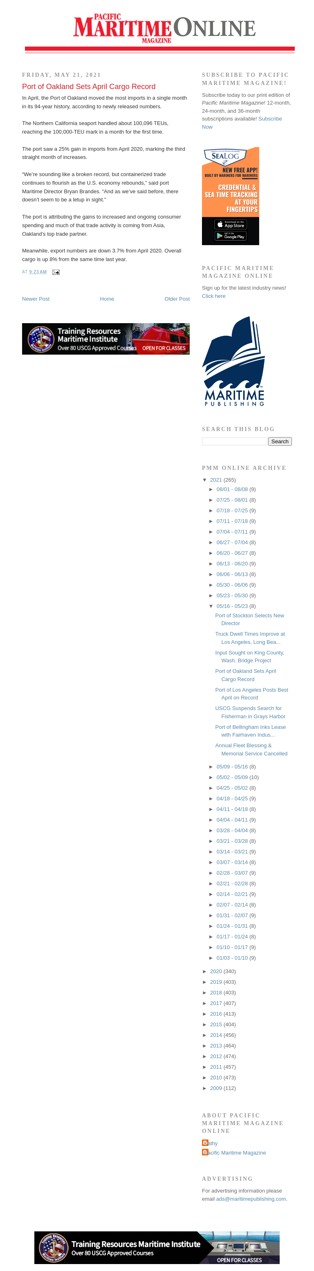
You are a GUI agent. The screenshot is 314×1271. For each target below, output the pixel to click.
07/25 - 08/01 (233, 500)
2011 (217, 1067)
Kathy (211, 1143)
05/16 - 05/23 (233, 606)
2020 (217, 971)
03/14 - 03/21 (233, 852)
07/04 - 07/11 (233, 532)
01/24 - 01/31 (233, 926)
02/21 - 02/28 (233, 883)
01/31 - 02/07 (233, 915)
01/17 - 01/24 (233, 937)
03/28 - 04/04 (233, 830)
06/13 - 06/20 (233, 564)
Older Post (177, 299)
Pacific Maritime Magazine (235, 1153)
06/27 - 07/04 (233, 542)
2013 (217, 1046)
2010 (217, 1077)
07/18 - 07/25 (233, 510)
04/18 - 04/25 (233, 798)
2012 (217, 1056)
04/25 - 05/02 (233, 788)
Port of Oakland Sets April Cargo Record (89, 87)
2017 (217, 1003)
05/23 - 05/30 (233, 595)
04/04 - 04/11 (233, 820)
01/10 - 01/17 (233, 947)
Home (107, 299)
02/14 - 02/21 (233, 894)
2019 (217, 982)
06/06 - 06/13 (233, 574)
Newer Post (35, 299)
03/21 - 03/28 (233, 841)
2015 (217, 1024)
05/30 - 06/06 (233, 585)
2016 (217, 1014)
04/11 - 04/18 (233, 809)
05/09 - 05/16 (233, 767)
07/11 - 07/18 (233, 521)
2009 (217, 1088)
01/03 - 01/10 (233, 958)
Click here (214, 296)
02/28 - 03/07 (233, 873)
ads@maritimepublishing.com (251, 1199)
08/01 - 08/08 (233, 489)
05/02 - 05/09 (233, 777)
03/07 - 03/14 (233, 862)
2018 (217, 993)
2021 (217, 480)
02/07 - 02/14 (233, 905)
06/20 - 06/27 (233, 553)
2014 (217, 1035)
